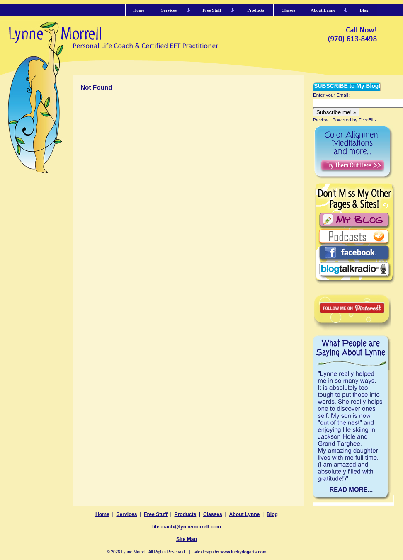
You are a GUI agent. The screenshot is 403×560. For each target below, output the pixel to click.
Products (186, 514)
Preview (320, 120)
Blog (272, 514)
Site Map (186, 539)
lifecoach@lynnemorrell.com (186, 527)
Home (102, 514)
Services (126, 514)
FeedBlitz (367, 120)
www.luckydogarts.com (243, 552)
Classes (212, 514)
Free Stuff (156, 514)
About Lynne (244, 514)
